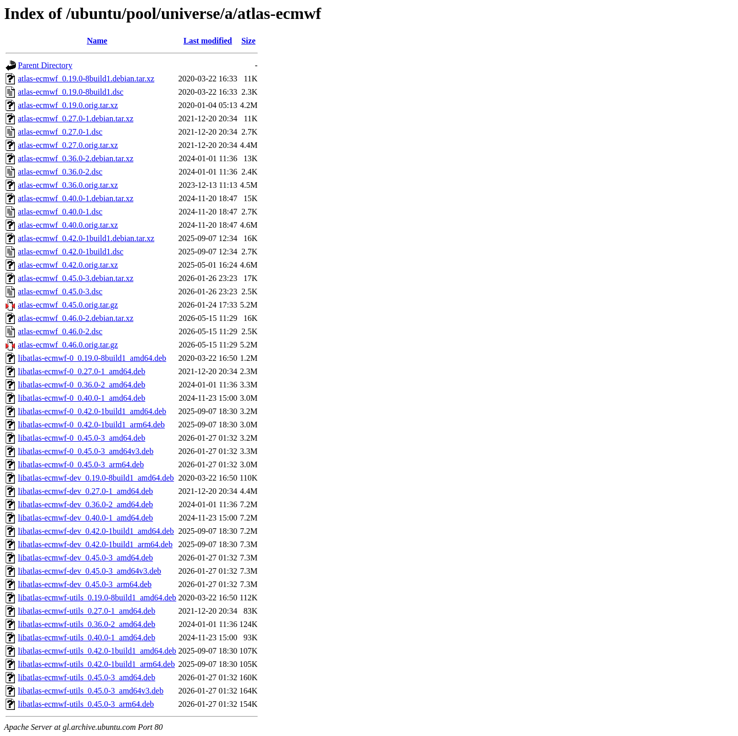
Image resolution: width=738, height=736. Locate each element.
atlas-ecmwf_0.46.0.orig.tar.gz (68, 344)
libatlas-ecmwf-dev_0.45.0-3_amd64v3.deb (89, 571)
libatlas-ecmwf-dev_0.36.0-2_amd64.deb (85, 504)
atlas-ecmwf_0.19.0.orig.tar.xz (68, 105)
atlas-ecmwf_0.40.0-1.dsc (60, 211)
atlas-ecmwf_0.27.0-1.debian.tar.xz (75, 118)
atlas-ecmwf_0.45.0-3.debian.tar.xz (75, 278)
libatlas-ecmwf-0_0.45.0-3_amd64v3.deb (85, 451)
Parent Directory (45, 65)
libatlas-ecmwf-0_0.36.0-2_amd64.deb (81, 384)
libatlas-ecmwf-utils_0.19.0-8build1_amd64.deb (97, 597)
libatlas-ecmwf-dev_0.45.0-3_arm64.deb (85, 584)
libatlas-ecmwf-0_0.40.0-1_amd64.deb (81, 398)
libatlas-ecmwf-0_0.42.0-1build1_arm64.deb (91, 424)
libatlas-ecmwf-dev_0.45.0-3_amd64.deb (85, 557)
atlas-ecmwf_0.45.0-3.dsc (60, 291)
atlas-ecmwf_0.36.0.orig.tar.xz (68, 185)
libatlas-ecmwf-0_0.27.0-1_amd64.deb (81, 371)
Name (97, 40)
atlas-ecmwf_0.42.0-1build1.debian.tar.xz (86, 238)
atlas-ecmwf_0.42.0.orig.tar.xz (68, 265)
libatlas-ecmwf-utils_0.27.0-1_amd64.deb (86, 611)
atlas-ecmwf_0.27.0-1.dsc (60, 131)
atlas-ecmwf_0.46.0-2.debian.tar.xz (75, 318)
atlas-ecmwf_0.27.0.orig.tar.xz (68, 145)
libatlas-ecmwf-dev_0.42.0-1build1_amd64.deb (96, 531)
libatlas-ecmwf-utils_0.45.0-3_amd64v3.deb (90, 690)
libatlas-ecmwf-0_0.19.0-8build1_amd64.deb (92, 358)
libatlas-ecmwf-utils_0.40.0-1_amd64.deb (86, 637)
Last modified (207, 40)
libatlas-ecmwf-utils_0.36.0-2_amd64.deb (86, 624)
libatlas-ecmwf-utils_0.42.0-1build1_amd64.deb (97, 650)
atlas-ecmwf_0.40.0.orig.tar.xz (68, 225)
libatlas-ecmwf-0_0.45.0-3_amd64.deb (81, 438)
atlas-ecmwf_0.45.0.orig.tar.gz (68, 304)
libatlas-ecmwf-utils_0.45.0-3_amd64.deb (86, 677)
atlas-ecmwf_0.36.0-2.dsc (60, 171)
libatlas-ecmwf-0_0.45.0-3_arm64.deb (81, 464)
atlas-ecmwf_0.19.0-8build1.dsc (71, 92)
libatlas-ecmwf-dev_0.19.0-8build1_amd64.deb (96, 477)
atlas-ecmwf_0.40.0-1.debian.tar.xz (75, 198)
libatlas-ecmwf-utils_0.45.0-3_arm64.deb (86, 704)
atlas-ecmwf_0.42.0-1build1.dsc (71, 251)
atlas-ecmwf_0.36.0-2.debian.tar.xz (75, 158)
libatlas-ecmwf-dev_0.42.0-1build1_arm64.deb (95, 544)
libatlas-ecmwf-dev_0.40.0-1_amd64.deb (85, 517)
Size (248, 40)
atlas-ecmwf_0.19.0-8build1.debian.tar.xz (86, 78)
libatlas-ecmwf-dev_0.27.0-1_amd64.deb (85, 491)
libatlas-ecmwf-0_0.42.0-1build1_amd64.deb (92, 411)
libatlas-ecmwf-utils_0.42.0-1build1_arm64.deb (96, 664)
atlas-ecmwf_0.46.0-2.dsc (60, 331)
